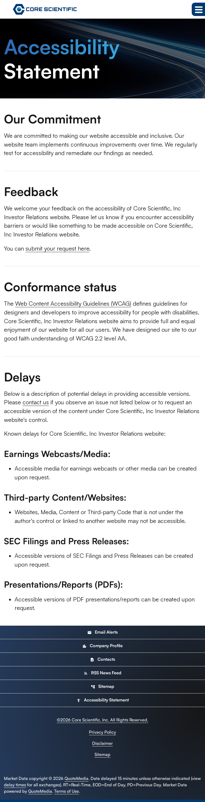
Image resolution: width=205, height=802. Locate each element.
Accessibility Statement (102, 702)
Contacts (102, 661)
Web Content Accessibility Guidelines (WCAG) (74, 304)
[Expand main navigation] (198, 9)
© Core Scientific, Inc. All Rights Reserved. (102, 722)
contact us (36, 403)
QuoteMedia (76, 780)
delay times (15, 787)
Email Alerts (102, 634)
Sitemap (102, 688)
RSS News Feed (102, 675)
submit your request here (58, 249)
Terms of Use (66, 793)
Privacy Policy (102, 734)
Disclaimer (102, 745)
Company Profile (102, 648)
